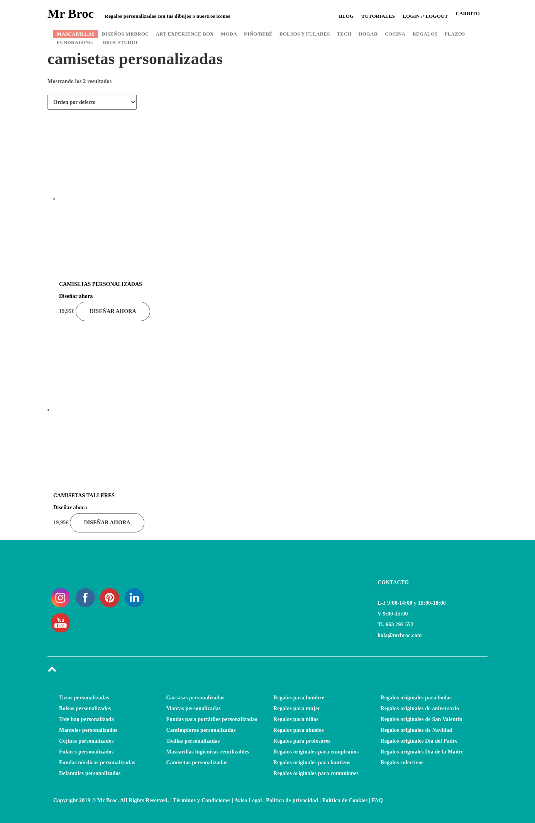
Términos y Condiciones (201, 800)
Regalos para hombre (298, 698)
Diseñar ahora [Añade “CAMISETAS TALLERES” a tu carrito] (107, 522)
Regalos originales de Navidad (416, 730)
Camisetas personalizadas (196, 762)
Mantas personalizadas (193, 708)
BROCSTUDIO (117, 42)
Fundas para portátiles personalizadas (211, 719)
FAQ (377, 800)
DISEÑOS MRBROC (125, 34)
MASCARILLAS (76, 34)
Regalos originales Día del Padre (419, 741)
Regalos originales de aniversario (420, 708)
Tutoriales (378, 16)
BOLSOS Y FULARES (304, 34)
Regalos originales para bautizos (311, 762)
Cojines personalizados (86, 741)
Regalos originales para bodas (416, 698)
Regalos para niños (295, 719)
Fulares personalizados (86, 752)
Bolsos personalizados (85, 708)
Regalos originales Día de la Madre (422, 752)
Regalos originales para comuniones (316, 773)
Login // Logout (425, 16)
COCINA (395, 34)
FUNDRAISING (75, 42)
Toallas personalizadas (193, 741)
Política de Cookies (344, 800)
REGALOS (424, 34)
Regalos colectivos (402, 762)
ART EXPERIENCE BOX (185, 34)
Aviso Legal (248, 800)
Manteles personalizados (88, 730)
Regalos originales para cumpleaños (316, 752)
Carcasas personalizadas (195, 698)
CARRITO (467, 13)
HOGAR (368, 34)
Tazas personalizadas (84, 698)
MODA (229, 34)
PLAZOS (454, 34)
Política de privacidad (292, 800)
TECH (344, 34)
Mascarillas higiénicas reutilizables (207, 752)
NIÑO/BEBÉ (258, 34)
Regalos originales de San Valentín (421, 719)
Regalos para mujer (296, 708)
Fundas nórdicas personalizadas (97, 762)
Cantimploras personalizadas (201, 730)
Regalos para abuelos (298, 730)
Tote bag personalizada (86, 719)
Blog (346, 16)
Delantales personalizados (89, 773)
